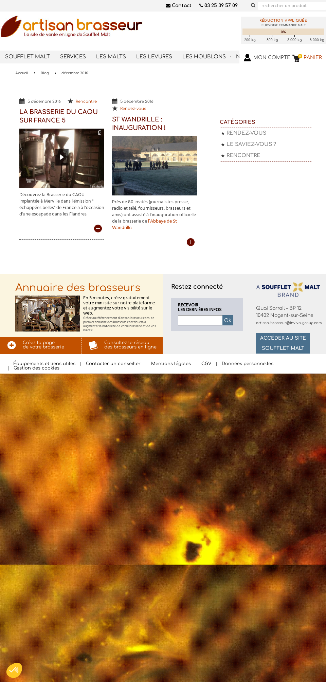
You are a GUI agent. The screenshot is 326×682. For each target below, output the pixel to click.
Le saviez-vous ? (251, 144)
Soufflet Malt (27, 57)
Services (73, 57)
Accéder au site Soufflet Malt (283, 343)
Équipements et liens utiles (44, 364)
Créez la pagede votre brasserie (43, 344)
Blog (45, 73)
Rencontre (86, 101)
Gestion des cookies (36, 368)
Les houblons (204, 57)
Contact (179, 5)
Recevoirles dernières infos (199, 307)
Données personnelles (247, 364)
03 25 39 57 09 (218, 5)
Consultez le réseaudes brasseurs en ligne (130, 344)
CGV (206, 364)
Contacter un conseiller (113, 364)
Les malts (111, 57)
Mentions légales (171, 364)
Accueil (21, 73)
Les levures (154, 57)
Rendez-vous (133, 109)
